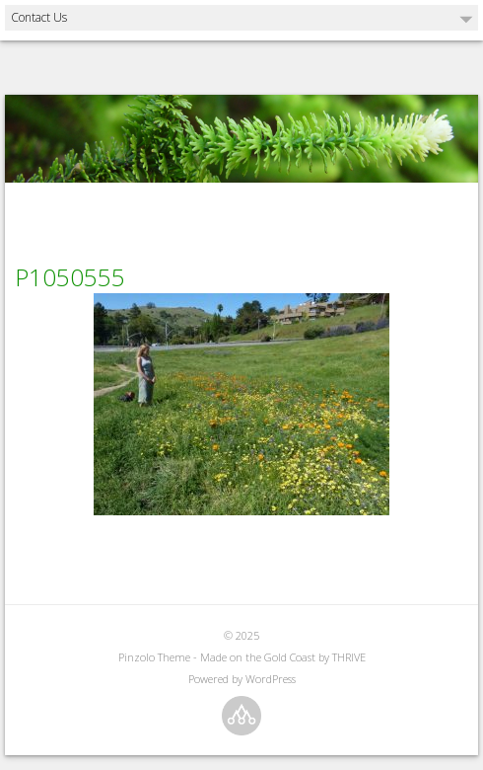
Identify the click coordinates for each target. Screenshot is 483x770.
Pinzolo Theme (154, 657)
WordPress (270, 678)
